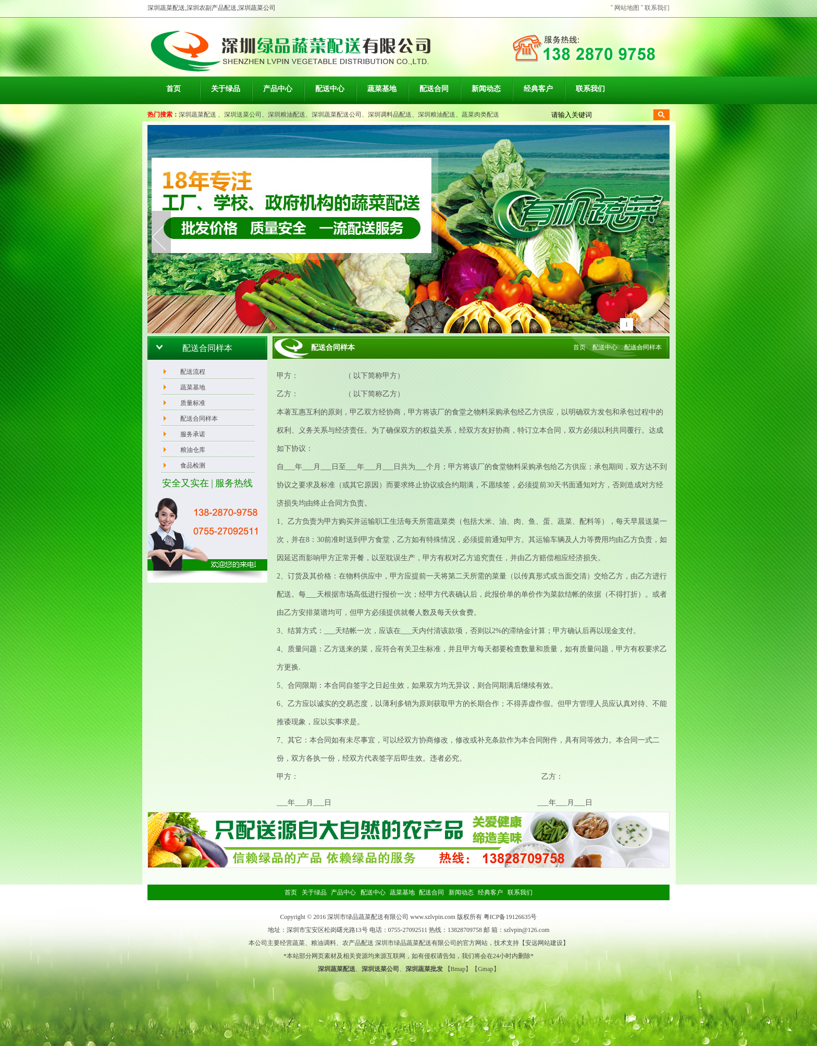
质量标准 (192, 403)
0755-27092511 (408, 930)
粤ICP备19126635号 (510, 917)
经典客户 (538, 89)
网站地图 (626, 7)
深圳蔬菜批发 (424, 969)
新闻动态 (486, 89)
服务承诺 (192, 434)
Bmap (458, 969)
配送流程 (192, 371)
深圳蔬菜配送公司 (337, 114)
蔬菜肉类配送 (480, 114)
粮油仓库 (192, 449)
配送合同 (434, 89)
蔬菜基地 (382, 89)
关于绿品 (225, 89)
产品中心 (277, 89)
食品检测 (192, 465)
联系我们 (657, 7)
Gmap (485, 969)
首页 (173, 89)
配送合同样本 (199, 418)
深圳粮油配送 (286, 114)
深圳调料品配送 (390, 114)
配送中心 (329, 89)
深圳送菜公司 (243, 114)
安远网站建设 (544, 943)
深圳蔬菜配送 (197, 114)
